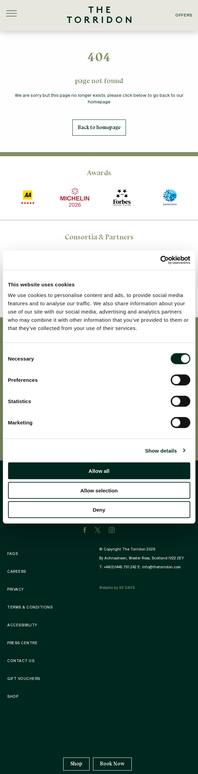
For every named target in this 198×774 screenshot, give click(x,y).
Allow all (99, 471)
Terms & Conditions (30, 607)
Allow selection (99, 490)
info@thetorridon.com (161, 567)
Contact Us (20, 661)
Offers (184, 15)
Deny (99, 510)
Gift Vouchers (23, 678)
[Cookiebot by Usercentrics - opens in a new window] (160, 260)
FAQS (12, 553)
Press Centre (22, 643)
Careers (16, 571)
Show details (161, 450)
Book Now (112, 764)
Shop (76, 763)
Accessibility (22, 625)
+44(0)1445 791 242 (120, 567)
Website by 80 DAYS (117, 587)
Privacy (15, 589)
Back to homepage (99, 127)
